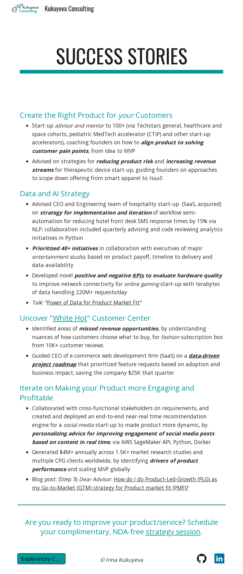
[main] (121, 59)
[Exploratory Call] (41, 559)
